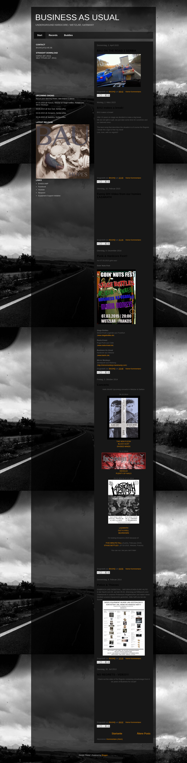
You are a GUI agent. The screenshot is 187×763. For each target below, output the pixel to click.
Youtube (41, 190)
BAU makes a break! (110, 107)
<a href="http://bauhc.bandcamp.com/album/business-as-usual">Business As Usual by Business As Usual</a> (63, 84)
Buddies (68, 35)
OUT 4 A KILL (123, 530)
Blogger (105, 755)
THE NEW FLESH (123, 441)
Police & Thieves (108, 584)
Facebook (42, 187)
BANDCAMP (43, 184)
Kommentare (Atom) (115, 739)
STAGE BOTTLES (111, 545)
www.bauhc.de (103, 355)
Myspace (41, 193)
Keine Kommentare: (133, 92)
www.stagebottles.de (105, 335)
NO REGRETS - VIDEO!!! (113, 674)
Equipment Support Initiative (49, 196)
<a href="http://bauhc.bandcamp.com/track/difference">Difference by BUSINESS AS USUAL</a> (63, 69)
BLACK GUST (123, 444)
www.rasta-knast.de (105, 345)
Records (53, 35)
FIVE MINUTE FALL (114, 543)
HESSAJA (124, 471)
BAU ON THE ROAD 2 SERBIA (116, 50)
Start (39, 35)
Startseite (117, 733)
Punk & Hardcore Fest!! (112, 255)
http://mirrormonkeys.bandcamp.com (111, 365)
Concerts (103, 384)
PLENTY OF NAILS (123, 473)
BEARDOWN (123, 533)
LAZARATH (123, 528)
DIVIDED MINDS (123, 446)
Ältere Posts (143, 733)
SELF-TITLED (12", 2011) (46, 58)
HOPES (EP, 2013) (43, 56)
